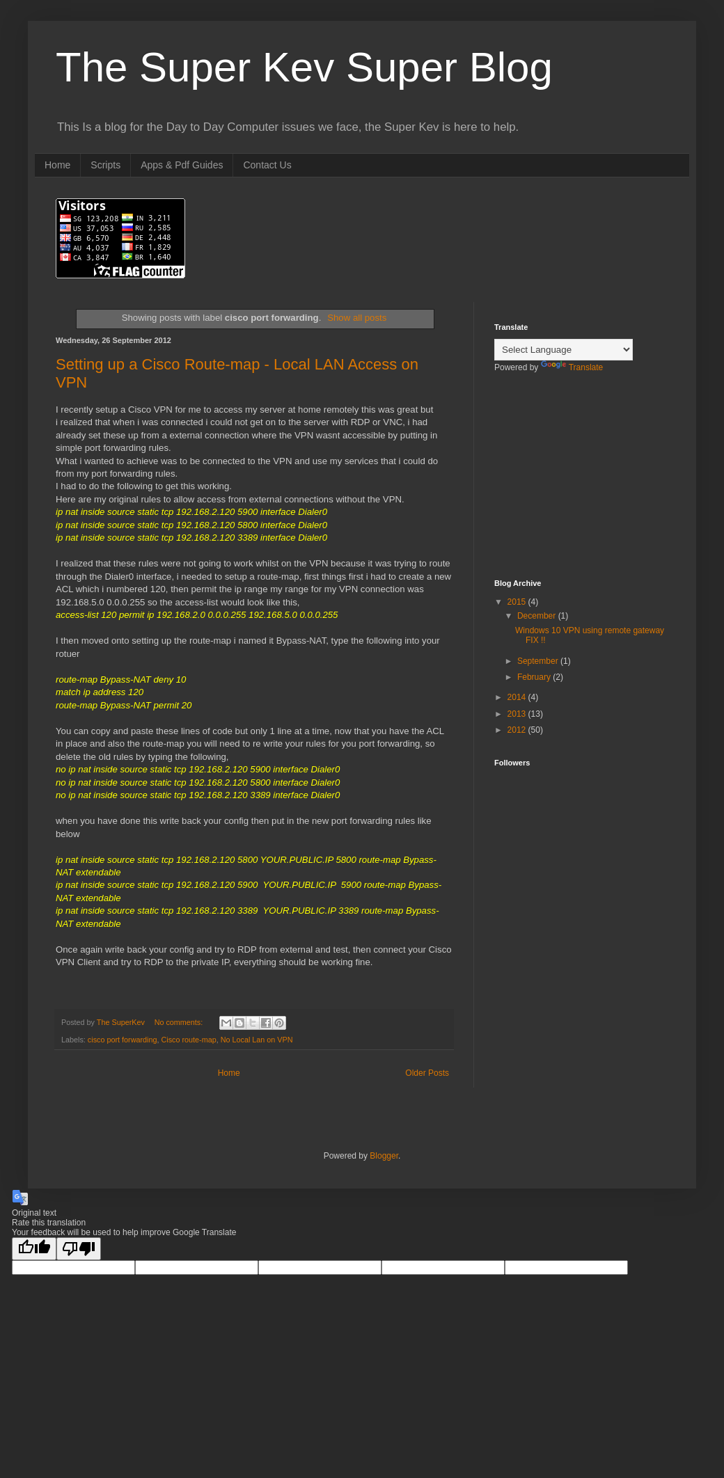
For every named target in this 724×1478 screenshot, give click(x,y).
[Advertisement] (564, 485)
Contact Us (267, 164)
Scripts (105, 164)
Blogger (384, 1156)
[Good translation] (34, 1248)
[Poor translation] (78, 1248)
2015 (517, 602)
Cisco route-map (188, 1039)
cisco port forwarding (122, 1039)
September (538, 661)
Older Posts (427, 1073)
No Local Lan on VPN (257, 1039)
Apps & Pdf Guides (182, 164)
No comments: (180, 1022)
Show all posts (356, 317)
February (535, 677)
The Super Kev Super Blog (304, 67)
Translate (572, 367)
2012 (517, 730)
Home (57, 164)
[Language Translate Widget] (563, 349)
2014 (517, 697)
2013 (517, 714)
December (537, 616)
